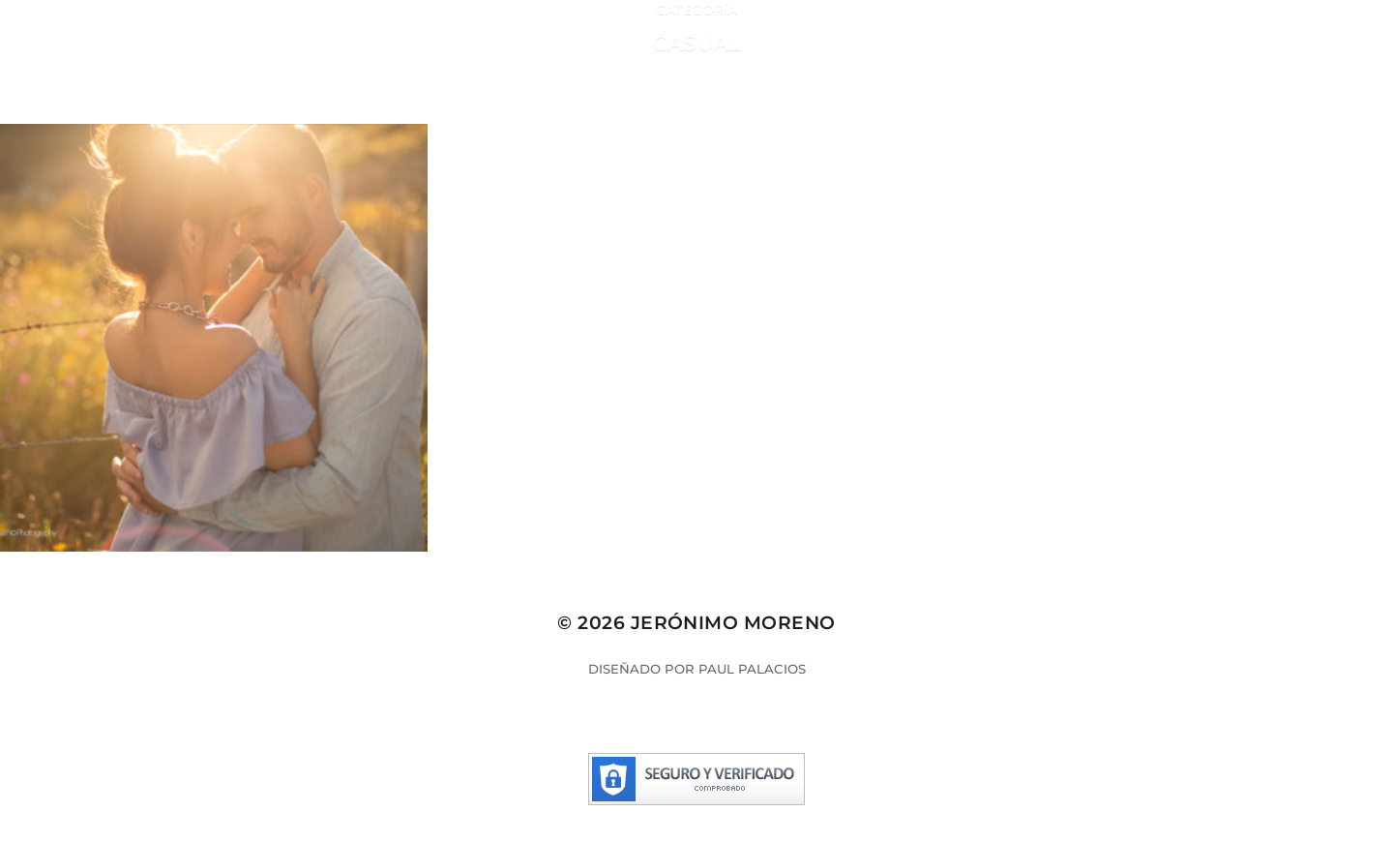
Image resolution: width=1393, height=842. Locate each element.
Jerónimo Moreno (733, 623)
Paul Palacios (752, 669)
